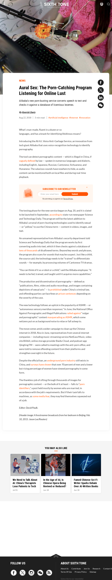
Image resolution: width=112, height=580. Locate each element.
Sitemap (93, 572)
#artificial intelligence (58, 117)
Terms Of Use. (68, 199)
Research (96, 569)
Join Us (87, 569)
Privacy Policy (81, 572)
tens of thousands (28, 250)
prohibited (55, 289)
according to (55, 214)
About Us (64, 569)
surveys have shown (40, 364)
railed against (74, 313)
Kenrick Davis (28, 112)
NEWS (22, 80)
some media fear (41, 396)
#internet (73, 117)
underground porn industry (61, 360)
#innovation (84, 117)
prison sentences (67, 293)
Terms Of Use (66, 572)
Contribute (76, 569)
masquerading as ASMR (59, 317)
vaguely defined (27, 160)
